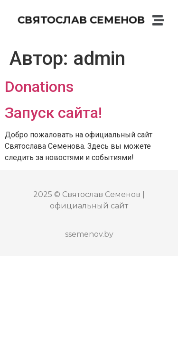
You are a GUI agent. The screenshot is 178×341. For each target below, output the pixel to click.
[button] (159, 20)
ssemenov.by (89, 234)
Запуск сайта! (53, 113)
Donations (39, 87)
